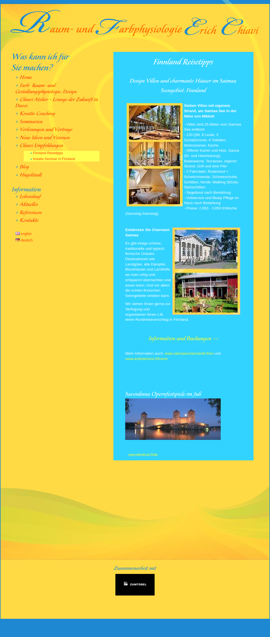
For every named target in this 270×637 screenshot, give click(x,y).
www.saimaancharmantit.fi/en (188, 353)
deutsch (24, 240)
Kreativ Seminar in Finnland (54, 159)
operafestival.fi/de (142, 455)
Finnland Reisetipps (48, 153)
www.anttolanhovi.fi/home (146, 359)
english (23, 234)
